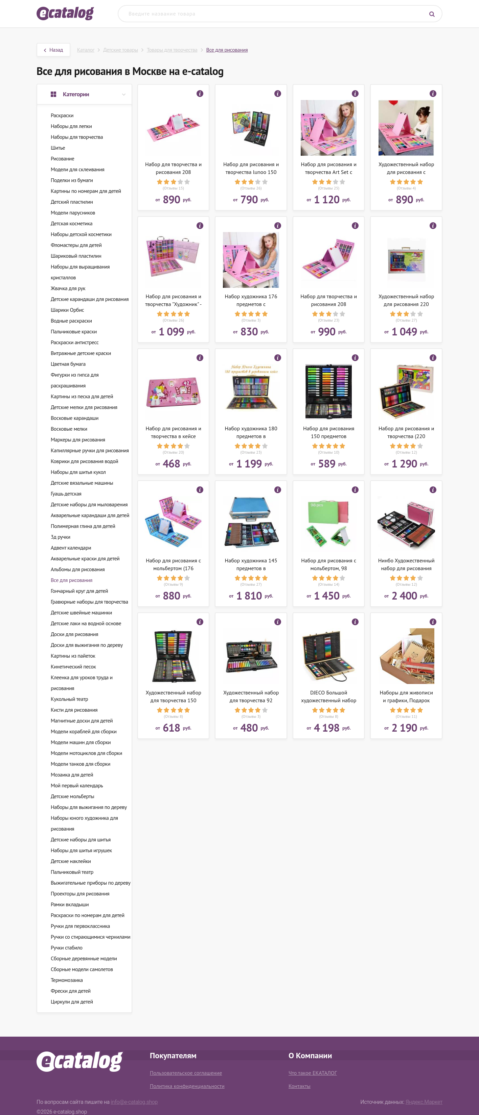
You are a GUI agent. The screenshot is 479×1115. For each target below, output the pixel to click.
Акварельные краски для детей (85, 558)
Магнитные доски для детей (82, 720)
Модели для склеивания (77, 169)
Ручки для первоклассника (80, 925)
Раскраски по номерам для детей (87, 915)
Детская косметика (71, 223)
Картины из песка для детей (82, 396)
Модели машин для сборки (81, 742)
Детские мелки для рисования (84, 407)
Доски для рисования (74, 634)
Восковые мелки (69, 428)
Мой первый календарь (77, 785)
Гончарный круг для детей (79, 590)
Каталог (85, 49)
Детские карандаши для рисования (90, 299)
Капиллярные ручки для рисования (90, 450)
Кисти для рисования (74, 709)
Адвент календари (71, 547)
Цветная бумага (68, 363)
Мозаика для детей (72, 774)
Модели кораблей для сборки (83, 731)
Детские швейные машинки (81, 612)
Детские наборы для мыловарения (89, 504)
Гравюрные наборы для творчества (89, 601)
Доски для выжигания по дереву (87, 644)
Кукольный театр (69, 698)
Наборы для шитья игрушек (81, 850)
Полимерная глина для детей (83, 526)
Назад (53, 49)
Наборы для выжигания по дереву (89, 807)
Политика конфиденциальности (187, 1086)
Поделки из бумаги (72, 180)
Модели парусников (73, 212)
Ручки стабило (67, 947)
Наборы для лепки (71, 126)
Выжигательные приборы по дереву (91, 882)
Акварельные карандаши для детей (90, 515)
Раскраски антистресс (74, 342)
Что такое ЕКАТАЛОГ (313, 1072)
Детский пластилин (72, 201)
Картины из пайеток (73, 655)
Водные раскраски (71, 320)
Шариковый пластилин (76, 255)
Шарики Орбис (67, 309)
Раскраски (62, 115)
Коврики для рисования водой (84, 461)
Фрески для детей (71, 990)
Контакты (300, 1086)
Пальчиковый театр (72, 871)
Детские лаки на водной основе (86, 623)
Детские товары (120, 49)
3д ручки (60, 536)
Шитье (58, 147)
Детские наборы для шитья (81, 839)
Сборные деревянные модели (84, 958)
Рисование (62, 158)
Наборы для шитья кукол (78, 471)
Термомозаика (67, 980)
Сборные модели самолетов (82, 969)
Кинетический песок (73, 666)
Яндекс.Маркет (424, 1102)
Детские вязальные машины (82, 482)
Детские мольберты (72, 796)
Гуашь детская (66, 493)
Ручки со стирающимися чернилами (90, 936)
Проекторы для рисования (80, 893)
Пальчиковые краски (74, 331)
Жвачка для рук (68, 288)
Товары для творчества (172, 49)
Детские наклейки (71, 861)
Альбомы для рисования (78, 569)
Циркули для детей (72, 1001)
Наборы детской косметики (81, 234)
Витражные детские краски (81, 353)
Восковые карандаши (74, 417)
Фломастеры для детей (76, 245)
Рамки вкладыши (70, 904)
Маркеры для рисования (78, 439)
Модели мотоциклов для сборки (86, 753)
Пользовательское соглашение (186, 1072)
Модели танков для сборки (80, 763)
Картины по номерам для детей (86, 190)
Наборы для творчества (77, 136)
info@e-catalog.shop (134, 1102)
